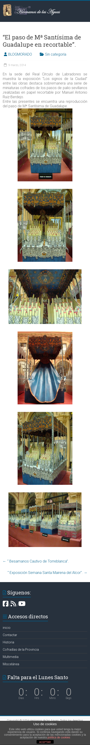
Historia (8, 642)
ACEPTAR (45, 742)
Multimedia (11, 657)
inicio (7, 627)
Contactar (10, 635)
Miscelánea (11, 664)
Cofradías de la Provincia (21, 649)
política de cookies (59, 737)
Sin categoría (55, 54)
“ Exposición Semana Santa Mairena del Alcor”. (47, 572)
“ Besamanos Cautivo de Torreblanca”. (36, 561)
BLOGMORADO (20, 54)
